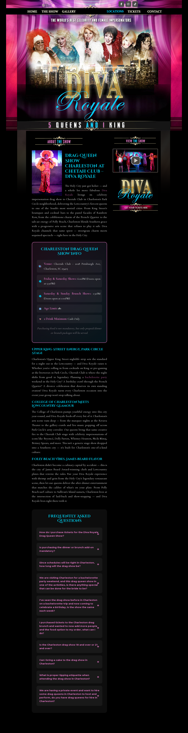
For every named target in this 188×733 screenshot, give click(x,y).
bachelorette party (96, 377)
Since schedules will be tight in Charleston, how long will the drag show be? (69, 566)
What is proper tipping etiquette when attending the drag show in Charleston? (66, 689)
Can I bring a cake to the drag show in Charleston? (65, 673)
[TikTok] (135, 4)
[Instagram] (128, 4)
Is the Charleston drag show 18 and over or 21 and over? (69, 657)
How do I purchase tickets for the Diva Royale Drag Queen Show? (65, 534)
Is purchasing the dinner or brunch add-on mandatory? (68, 550)
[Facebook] (121, 4)
